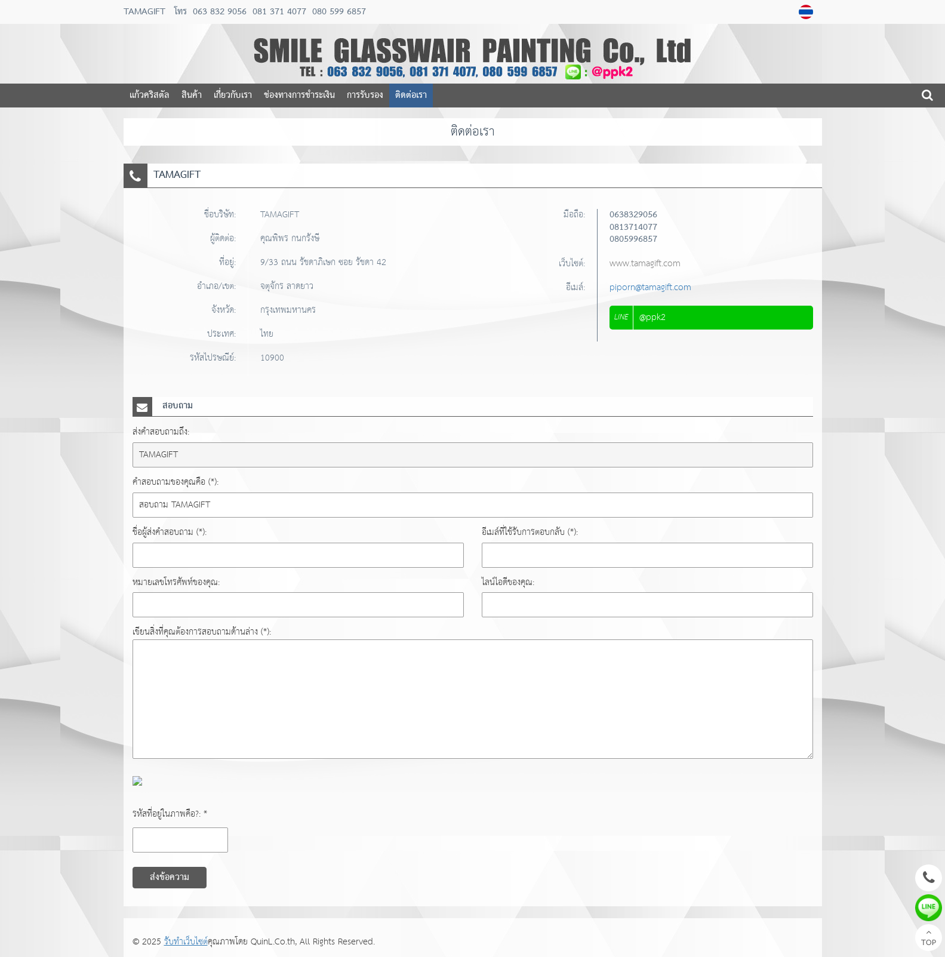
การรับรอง (365, 95)
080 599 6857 (337, 12)
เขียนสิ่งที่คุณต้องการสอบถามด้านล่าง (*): (202, 632)
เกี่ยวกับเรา (233, 95)
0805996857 (633, 239)
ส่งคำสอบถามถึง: (161, 432)
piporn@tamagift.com (650, 287)
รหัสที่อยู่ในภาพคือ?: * (170, 814)
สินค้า (191, 95)
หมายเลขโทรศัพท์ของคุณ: (176, 582)
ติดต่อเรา (411, 95)
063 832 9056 (220, 12)
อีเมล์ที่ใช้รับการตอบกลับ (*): (530, 532)
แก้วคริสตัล (150, 95)
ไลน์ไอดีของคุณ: (508, 582)
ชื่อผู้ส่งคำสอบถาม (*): (170, 532)
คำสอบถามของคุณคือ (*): (175, 482)
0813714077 (633, 227)
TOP (928, 939)
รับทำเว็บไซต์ (186, 942)
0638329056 (633, 215)
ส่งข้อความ (169, 877)
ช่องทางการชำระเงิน (299, 95)
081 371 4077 (278, 12)
